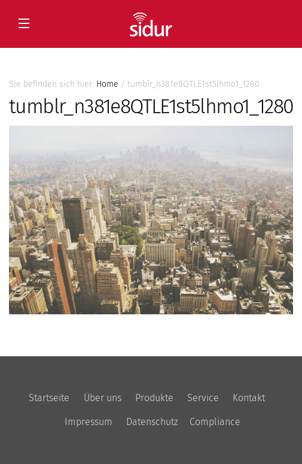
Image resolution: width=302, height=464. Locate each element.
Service (203, 398)
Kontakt (249, 398)
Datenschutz (152, 421)
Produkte (154, 398)
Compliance (215, 421)
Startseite (49, 398)
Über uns (102, 398)
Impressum (88, 421)
